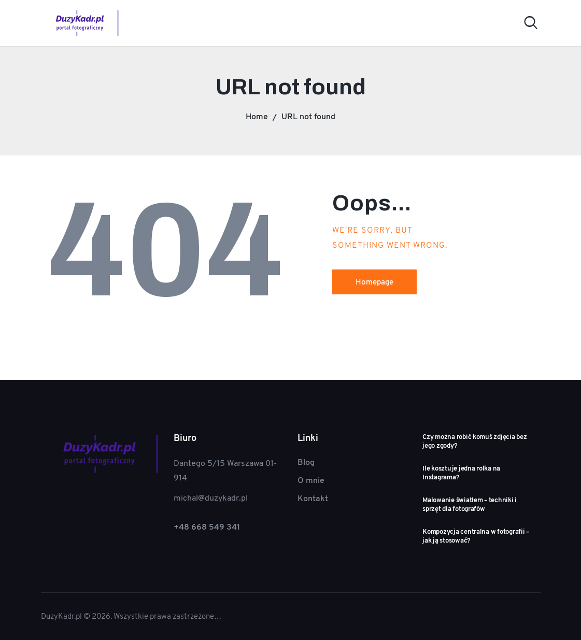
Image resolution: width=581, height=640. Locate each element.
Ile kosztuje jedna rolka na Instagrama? (461, 473)
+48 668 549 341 (207, 527)
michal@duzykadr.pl (211, 498)
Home (257, 116)
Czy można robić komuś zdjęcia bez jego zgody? (474, 441)
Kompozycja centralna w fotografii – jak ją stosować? (475, 536)
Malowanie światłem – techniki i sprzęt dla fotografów (469, 504)
